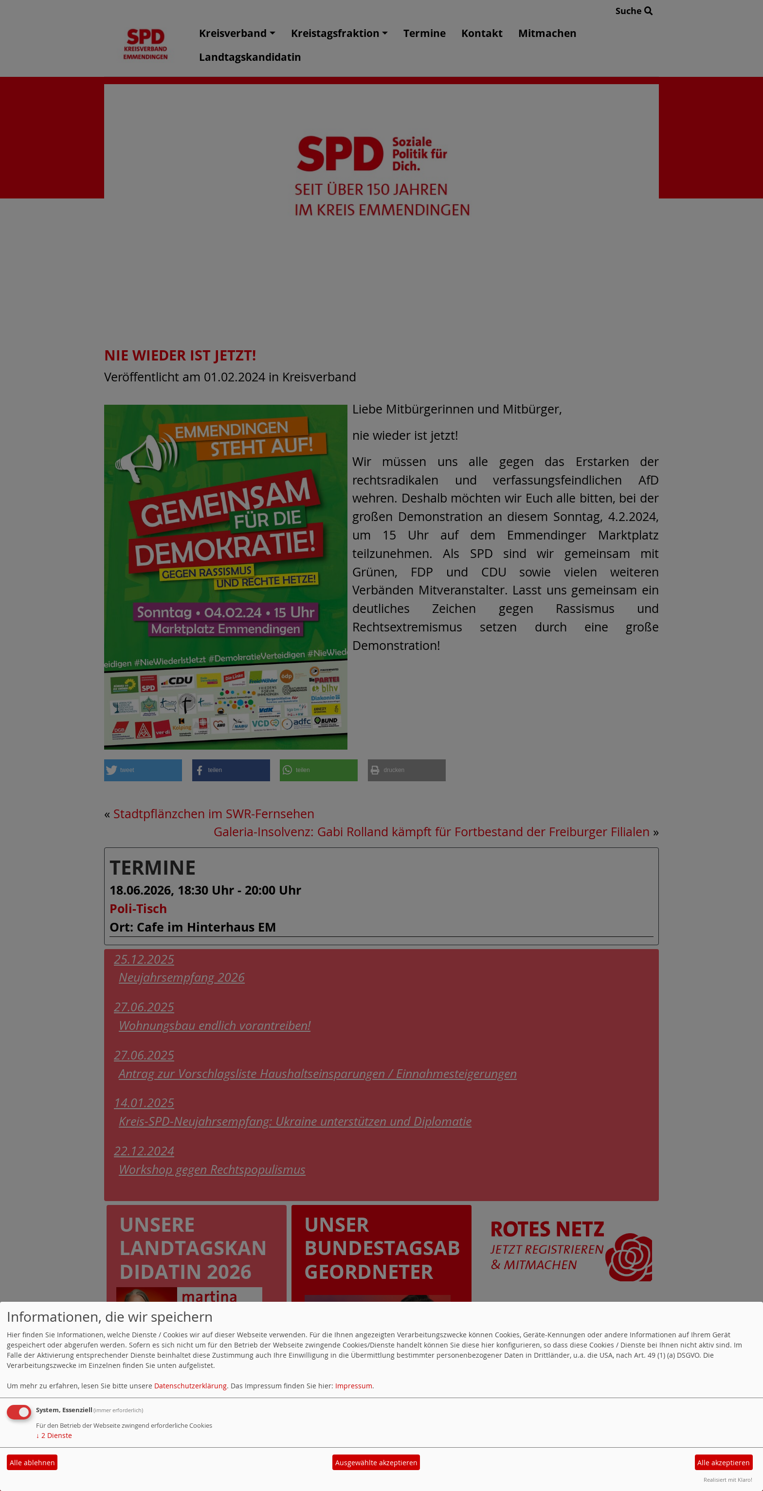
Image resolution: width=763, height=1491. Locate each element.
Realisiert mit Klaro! (728, 1479)
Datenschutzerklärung (190, 1385)
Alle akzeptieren (723, 1462)
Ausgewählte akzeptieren (376, 1462)
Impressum (353, 1385)
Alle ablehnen (32, 1462)
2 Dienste (54, 1435)
